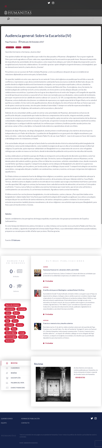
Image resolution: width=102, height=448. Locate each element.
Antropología (22, 309)
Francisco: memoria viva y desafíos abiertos (58, 323)
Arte (7, 329)
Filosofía (20, 317)
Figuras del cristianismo (13, 305)
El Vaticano (15, 240)
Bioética (16, 313)
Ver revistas (80, 377)
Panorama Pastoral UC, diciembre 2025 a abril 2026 (61, 270)
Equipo (4, 423)
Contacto (25, 423)
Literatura (20, 325)
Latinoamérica (10, 309)
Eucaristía (18, 47)
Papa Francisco (10, 47)
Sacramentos (26, 47)
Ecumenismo (9, 325)
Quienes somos (7, 418)
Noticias (45, 287)
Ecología (21, 333)
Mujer (7, 321)
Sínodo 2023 (9, 341)
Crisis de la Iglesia (11, 337)
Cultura (8, 313)
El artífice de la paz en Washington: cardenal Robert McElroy (63, 290)
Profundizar (49, 281)
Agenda (45, 267)
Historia (15, 321)
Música (14, 329)
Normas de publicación (30, 418)
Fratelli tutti (23, 337)
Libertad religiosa (11, 333)
